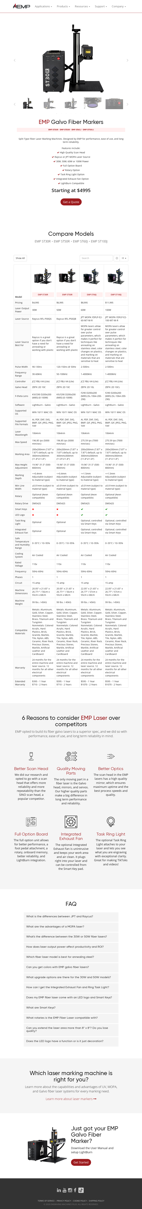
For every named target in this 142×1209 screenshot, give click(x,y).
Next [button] (127, 59)
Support (101, 6)
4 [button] (71, 114)
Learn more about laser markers (71, 1099)
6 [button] (80, 114)
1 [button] (56, 114)
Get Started (81, 1162)
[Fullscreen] (117, 258)
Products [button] (63, 6)
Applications (43, 6)
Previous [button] (14, 59)
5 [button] (75, 114)
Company (119, 6)
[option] (71, 59)
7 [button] (85, 114)
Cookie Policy (80, 1200)
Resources (82, 6)
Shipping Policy (96, 1200)
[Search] (96, 258)
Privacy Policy (64, 1200)
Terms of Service (46, 1200)
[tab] (71, 917)
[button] (71, 916)
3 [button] (66, 114)
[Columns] (124, 258)
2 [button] (61, 114)
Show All (20, 258)
